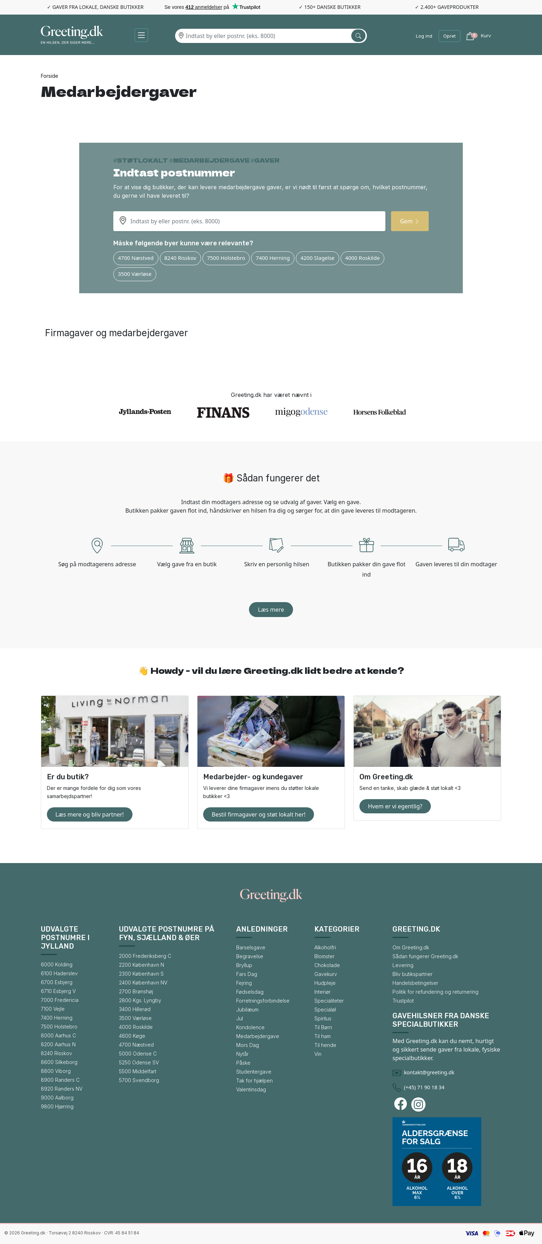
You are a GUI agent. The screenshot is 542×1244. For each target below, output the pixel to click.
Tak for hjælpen (254, 1080)
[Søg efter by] (358, 35)
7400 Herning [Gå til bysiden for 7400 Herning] (56, 1018)
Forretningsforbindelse (262, 1001)
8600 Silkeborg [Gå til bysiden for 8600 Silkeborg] (59, 1062)
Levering (402, 965)
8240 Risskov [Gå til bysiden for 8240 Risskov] (56, 1053)
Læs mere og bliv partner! (89, 814)
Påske (243, 1063)
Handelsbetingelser (415, 983)
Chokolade (327, 965)
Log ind (424, 36)
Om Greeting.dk (410, 947)
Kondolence (250, 1027)
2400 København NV (143, 983)
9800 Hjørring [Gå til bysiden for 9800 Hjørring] (57, 1106)
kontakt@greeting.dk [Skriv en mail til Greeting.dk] (429, 1072)
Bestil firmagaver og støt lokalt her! (258, 814)
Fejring (244, 983)
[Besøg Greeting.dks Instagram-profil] (419, 1104)
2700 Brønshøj (136, 991)
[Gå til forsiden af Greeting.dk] (72, 36)
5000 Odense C (138, 1054)
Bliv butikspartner (412, 974)
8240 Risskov (180, 257)
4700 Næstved (136, 257)
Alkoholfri (325, 947)
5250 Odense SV (139, 1062)
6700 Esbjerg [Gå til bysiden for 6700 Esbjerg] (56, 982)
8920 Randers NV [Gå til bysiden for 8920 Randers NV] (61, 1089)
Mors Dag (247, 1045)
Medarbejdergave (257, 1036)
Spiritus (322, 1018)
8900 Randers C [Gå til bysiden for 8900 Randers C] (60, 1080)
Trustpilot (403, 1001)
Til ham (322, 1036)
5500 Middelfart (137, 1071)
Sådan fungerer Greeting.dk (425, 956)
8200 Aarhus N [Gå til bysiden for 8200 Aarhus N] (58, 1044)
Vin (317, 1054)
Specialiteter (329, 1001)
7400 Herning (273, 257)
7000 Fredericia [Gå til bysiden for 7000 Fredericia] (59, 1000)
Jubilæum (247, 1009)
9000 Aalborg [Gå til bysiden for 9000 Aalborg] (57, 1098)
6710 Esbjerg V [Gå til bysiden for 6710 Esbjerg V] (58, 991)
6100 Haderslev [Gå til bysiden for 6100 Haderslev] (59, 973)
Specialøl (325, 1009)
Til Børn (323, 1027)
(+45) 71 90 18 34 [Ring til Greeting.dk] (424, 1087)
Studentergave (253, 1072)
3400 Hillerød (135, 1009)
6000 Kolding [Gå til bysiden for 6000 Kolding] (56, 964)
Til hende (325, 1045)
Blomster (324, 956)
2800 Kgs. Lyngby (140, 1000)
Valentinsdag (251, 1089)
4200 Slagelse (317, 257)
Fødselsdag (250, 992)
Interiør (322, 992)
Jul (239, 1018)
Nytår (242, 1054)
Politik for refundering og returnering (435, 992)
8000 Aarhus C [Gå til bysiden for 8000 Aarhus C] (58, 1035)
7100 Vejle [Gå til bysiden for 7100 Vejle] (53, 1009)
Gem (410, 221)
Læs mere (271, 609)
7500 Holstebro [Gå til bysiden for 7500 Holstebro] (59, 1027)
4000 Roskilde (362, 257)
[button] (141, 35)
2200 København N (141, 965)
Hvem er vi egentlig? (395, 806)
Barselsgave (250, 947)
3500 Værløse (135, 273)
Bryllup (244, 965)
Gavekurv (325, 974)
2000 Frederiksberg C (145, 956)
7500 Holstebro (226, 257)
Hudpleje (325, 983)
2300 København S (141, 974)
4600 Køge (132, 1036)
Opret (449, 36)
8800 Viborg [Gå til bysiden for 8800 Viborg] (56, 1071)
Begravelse (249, 956)
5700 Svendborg (139, 1080)
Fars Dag (246, 974)
